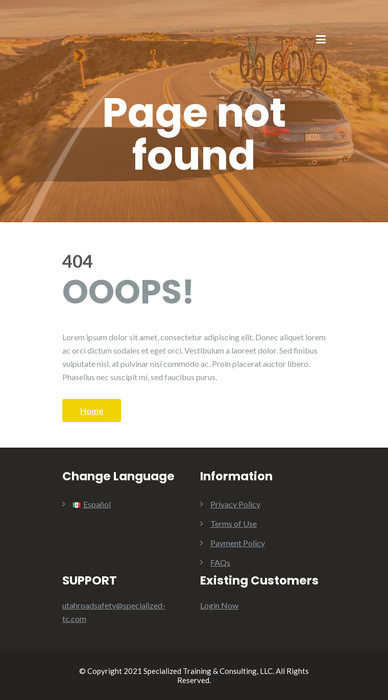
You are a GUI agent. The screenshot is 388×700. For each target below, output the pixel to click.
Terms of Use (233, 523)
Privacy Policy (235, 504)
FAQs (220, 562)
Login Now (219, 605)
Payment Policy (237, 543)
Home (91, 410)
